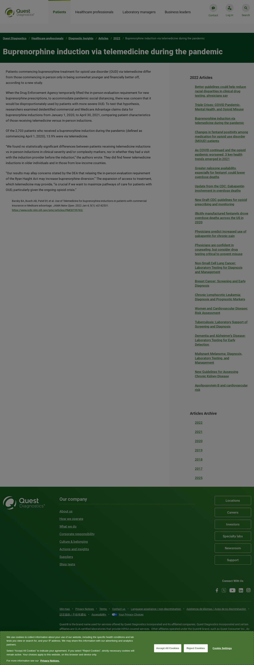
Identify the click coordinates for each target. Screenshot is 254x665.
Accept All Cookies (167, 648)
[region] (127, 648)
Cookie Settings (222, 648)
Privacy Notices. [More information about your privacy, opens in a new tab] (49, 660)
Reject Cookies (196, 648)
